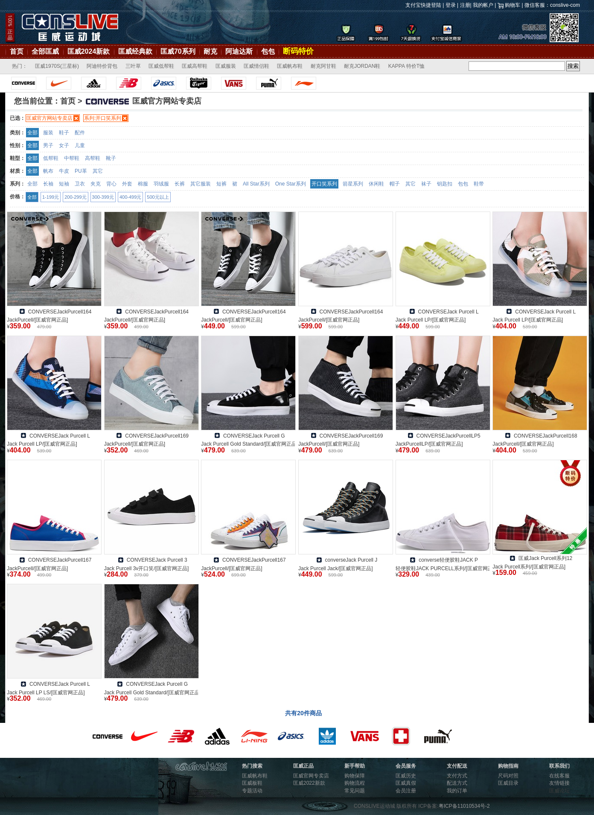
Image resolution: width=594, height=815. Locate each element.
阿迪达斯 (239, 51)
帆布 (48, 171)
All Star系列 (256, 184)
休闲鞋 (376, 184)
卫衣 (80, 184)
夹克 (95, 184)
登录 (451, 5)
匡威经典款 (135, 51)
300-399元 (103, 197)
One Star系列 (290, 184)
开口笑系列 (324, 184)
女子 (64, 145)
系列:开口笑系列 (102, 118)
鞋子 (64, 133)
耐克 (210, 51)
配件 (80, 133)
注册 (465, 5)
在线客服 (559, 776)
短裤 (221, 184)
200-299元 (75, 197)
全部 (32, 133)
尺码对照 (508, 776)
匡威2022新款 (309, 783)
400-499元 (130, 197)
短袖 (64, 184)
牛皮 (64, 171)
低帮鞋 (50, 158)
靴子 (111, 158)
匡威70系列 (177, 51)
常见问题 (354, 791)
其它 (98, 171)
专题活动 (252, 791)
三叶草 (133, 66)
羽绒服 (161, 184)
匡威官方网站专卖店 (49, 118)
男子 (48, 145)
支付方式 (457, 776)
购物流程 (354, 783)
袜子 (426, 184)
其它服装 (200, 184)
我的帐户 (483, 5)
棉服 (143, 184)
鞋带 (479, 184)
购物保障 (354, 776)
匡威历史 (406, 776)
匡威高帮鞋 (194, 66)
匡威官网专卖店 (311, 776)
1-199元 (50, 197)
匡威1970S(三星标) (57, 66)
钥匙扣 (444, 184)
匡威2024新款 (88, 51)
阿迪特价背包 (102, 66)
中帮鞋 (71, 158)
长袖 (48, 184)
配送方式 (457, 783)
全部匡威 (45, 51)
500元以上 (158, 197)
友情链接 (559, 783)
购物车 (512, 5)
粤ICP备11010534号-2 (464, 806)
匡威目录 (508, 783)
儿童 (80, 145)
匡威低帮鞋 (161, 66)
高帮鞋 (92, 158)
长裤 (180, 184)
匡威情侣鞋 (256, 66)
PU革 (81, 171)
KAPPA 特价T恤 (406, 66)
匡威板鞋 (252, 783)
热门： (19, 66)
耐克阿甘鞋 (323, 66)
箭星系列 (353, 184)
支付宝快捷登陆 (423, 5)
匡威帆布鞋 (290, 66)
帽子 (395, 184)
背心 (111, 184)
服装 (48, 133)
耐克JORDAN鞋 (362, 66)
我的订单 (457, 791)
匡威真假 (406, 783)
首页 (16, 51)
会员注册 (406, 791)
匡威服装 (225, 66)
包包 (268, 51)
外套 (127, 184)
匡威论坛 (559, 791)
